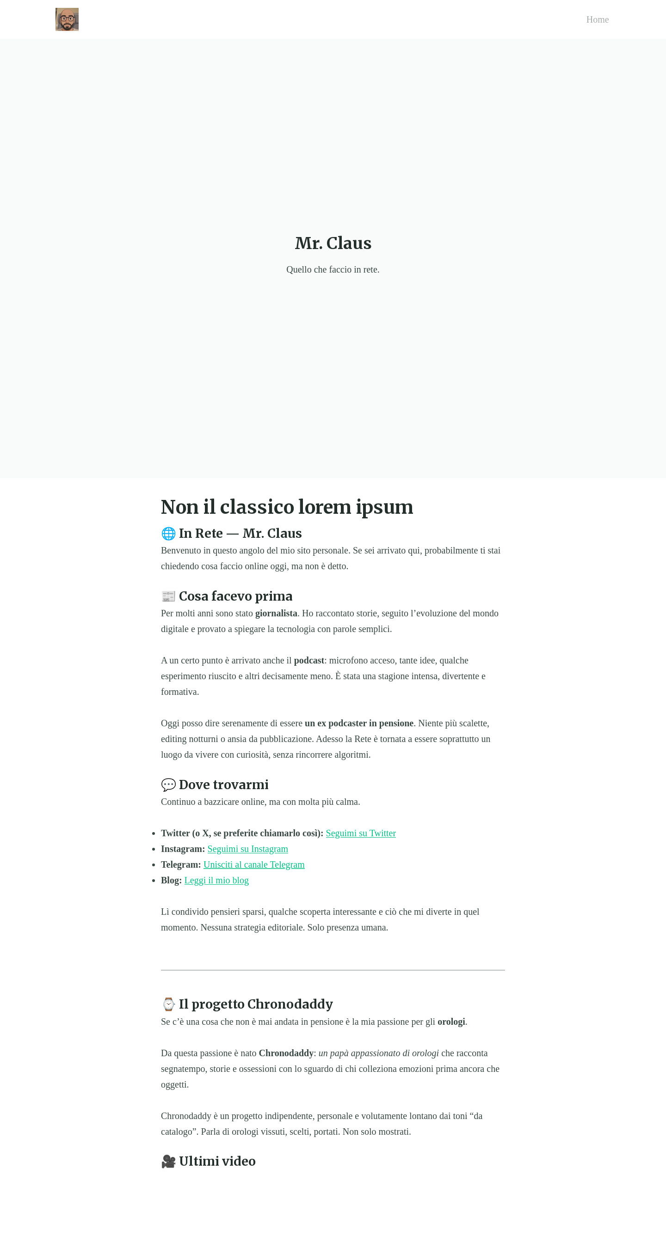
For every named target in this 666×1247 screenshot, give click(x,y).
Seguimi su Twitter (361, 833)
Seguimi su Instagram (248, 849)
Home (597, 19)
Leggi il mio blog (217, 880)
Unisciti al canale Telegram (254, 864)
